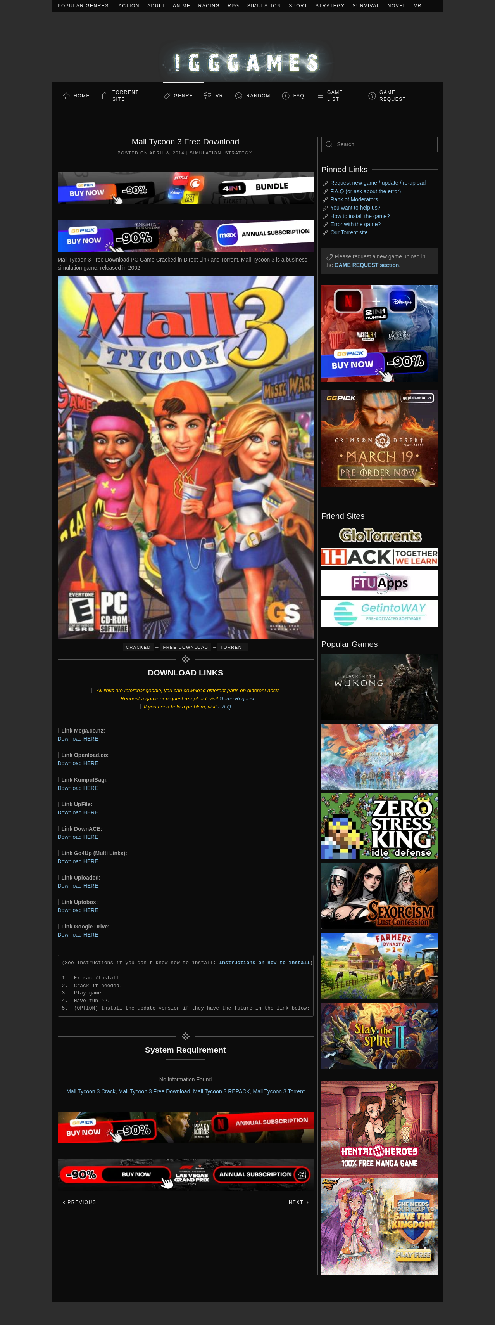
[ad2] (376, 1129)
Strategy (330, 6)
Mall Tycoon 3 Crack (91, 1091)
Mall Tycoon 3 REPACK (221, 1091)
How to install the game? (360, 216)
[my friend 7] (379, 613)
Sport (298, 6)
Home (82, 96)
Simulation (264, 6)
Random (258, 96)
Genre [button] (183, 96)
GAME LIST (335, 96)
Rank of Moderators (354, 199)
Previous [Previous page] (79, 1202)
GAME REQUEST (392, 96)
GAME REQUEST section (367, 265)
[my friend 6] (379, 583)
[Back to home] (248, 47)
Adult (156, 6)
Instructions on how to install (264, 962)
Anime (182, 6)
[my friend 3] (379, 556)
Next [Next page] (299, 1202)
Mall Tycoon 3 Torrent (279, 1091)
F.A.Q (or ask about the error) (365, 191)
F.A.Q (224, 707)
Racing (209, 6)
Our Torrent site (348, 232)
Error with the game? (355, 224)
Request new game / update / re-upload (378, 183)
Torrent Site (125, 96)
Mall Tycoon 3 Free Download (154, 1091)
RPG (234, 6)
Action (129, 6)
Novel (397, 6)
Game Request (236, 698)
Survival (366, 6)
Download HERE (78, 739)
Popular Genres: (84, 6)
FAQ (299, 96)
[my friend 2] (379, 534)
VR (418, 6)
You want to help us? (355, 207)
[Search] (379, 144)
